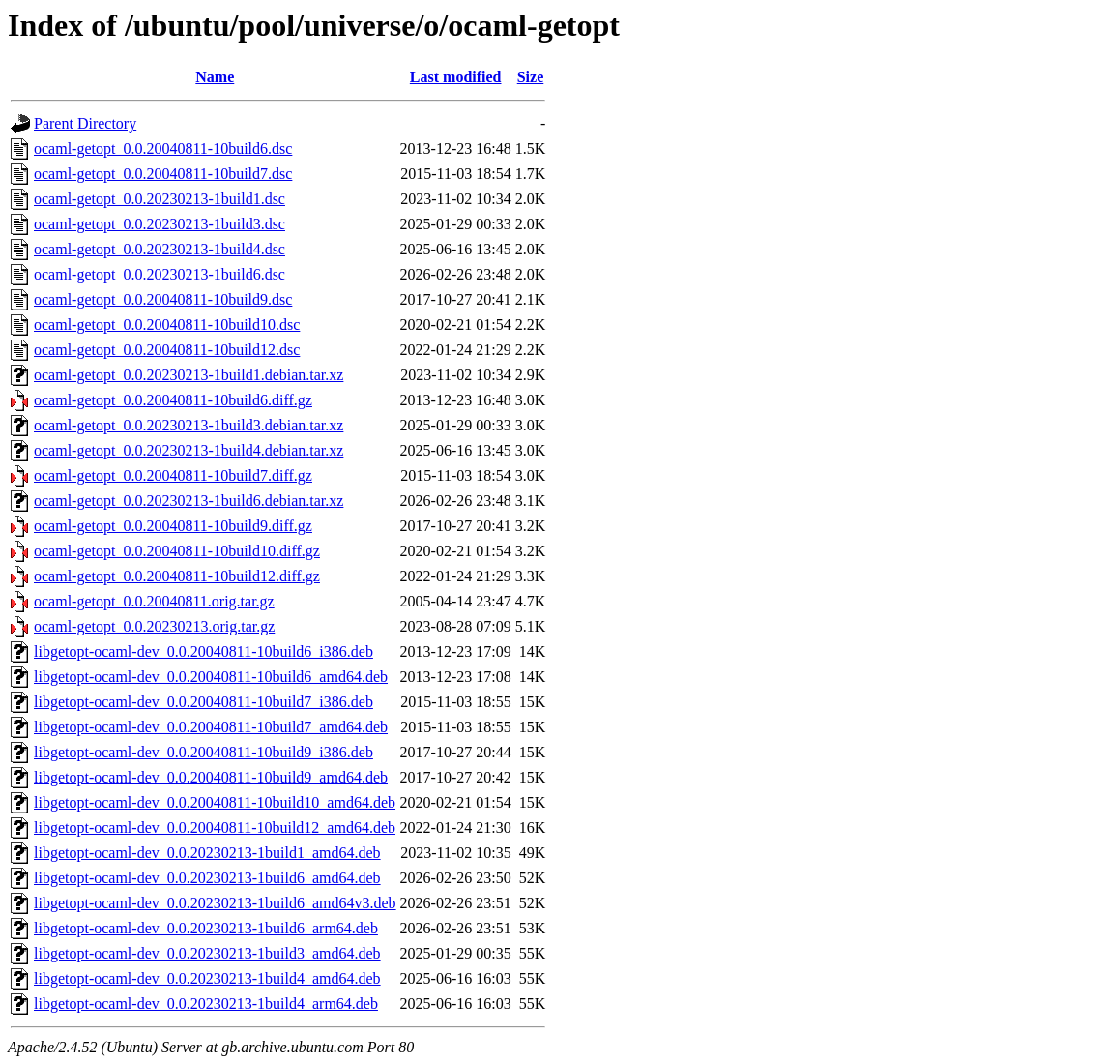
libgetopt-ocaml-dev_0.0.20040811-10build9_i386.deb (203, 752)
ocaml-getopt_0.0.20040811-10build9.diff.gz (173, 525)
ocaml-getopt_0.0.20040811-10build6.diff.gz (173, 400)
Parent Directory (85, 123)
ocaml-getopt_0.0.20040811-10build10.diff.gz (177, 551)
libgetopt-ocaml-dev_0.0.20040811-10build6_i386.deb (203, 651)
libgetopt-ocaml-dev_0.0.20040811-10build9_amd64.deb (211, 777)
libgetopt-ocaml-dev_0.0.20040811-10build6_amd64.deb (211, 676)
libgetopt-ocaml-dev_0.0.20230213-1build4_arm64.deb (206, 1003)
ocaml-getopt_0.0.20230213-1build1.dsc (159, 199)
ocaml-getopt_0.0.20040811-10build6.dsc (163, 148)
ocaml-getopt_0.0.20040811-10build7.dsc (163, 173)
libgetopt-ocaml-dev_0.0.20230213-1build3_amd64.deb (207, 953)
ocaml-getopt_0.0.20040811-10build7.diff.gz (173, 475)
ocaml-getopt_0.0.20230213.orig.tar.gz (154, 626)
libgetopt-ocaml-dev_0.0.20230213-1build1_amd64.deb (207, 852)
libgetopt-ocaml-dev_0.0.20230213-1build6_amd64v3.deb (215, 903)
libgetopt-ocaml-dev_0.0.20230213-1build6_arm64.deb (206, 928)
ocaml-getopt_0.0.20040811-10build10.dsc (167, 324)
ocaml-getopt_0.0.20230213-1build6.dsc (159, 274)
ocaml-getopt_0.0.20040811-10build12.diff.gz (177, 576)
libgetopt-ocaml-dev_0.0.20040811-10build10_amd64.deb (214, 802)
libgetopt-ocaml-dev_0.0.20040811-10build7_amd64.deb (211, 727)
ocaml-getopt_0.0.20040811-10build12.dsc (167, 349)
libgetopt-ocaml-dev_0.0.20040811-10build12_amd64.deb (214, 827)
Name (214, 77)
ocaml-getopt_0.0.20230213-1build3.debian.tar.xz (188, 425)
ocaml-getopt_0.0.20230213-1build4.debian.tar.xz (188, 450)
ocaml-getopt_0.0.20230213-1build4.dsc (159, 249)
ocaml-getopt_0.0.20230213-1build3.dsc (159, 224)
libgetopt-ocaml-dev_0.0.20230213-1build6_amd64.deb (207, 878)
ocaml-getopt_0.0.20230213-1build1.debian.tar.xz (188, 375)
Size (530, 77)
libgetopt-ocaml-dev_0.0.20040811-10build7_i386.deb (203, 702)
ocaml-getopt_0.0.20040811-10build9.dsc (163, 299)
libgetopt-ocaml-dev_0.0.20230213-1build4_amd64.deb (207, 978)
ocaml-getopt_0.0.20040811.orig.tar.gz (154, 601)
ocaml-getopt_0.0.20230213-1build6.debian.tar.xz (188, 500)
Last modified (456, 77)
